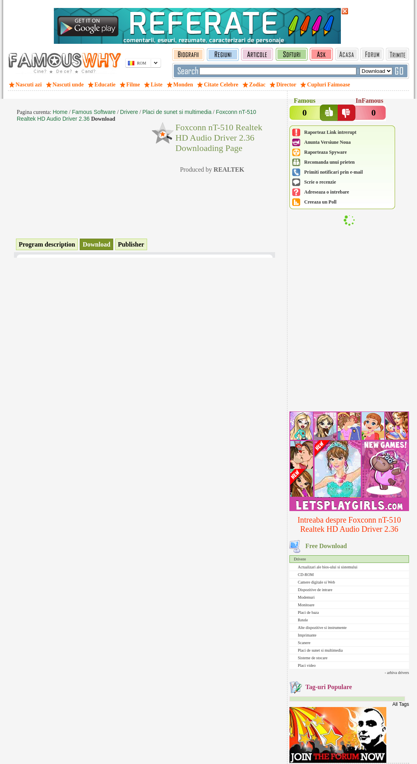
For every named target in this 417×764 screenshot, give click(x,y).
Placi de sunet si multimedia (320, 650)
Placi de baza (308, 612)
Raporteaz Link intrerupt (330, 132)
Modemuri (306, 597)
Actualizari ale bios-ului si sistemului (327, 567)
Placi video (307, 665)
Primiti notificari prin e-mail (333, 172)
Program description (47, 244)
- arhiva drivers (397, 672)
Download (96, 244)
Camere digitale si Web (316, 582)
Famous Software (94, 112)
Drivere (300, 559)
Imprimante (307, 635)
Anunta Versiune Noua (327, 142)
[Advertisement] (349, 357)
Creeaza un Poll (320, 202)
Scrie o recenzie (320, 182)
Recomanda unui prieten (329, 162)
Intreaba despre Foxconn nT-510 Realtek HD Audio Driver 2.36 (349, 524)
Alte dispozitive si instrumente (322, 627)
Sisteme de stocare (312, 658)
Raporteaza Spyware (325, 152)
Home (60, 112)
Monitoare (306, 605)
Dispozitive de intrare (315, 590)
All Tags (400, 704)
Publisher (131, 244)
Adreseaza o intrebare (326, 192)
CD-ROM (306, 574)
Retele (303, 620)
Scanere (304, 643)
